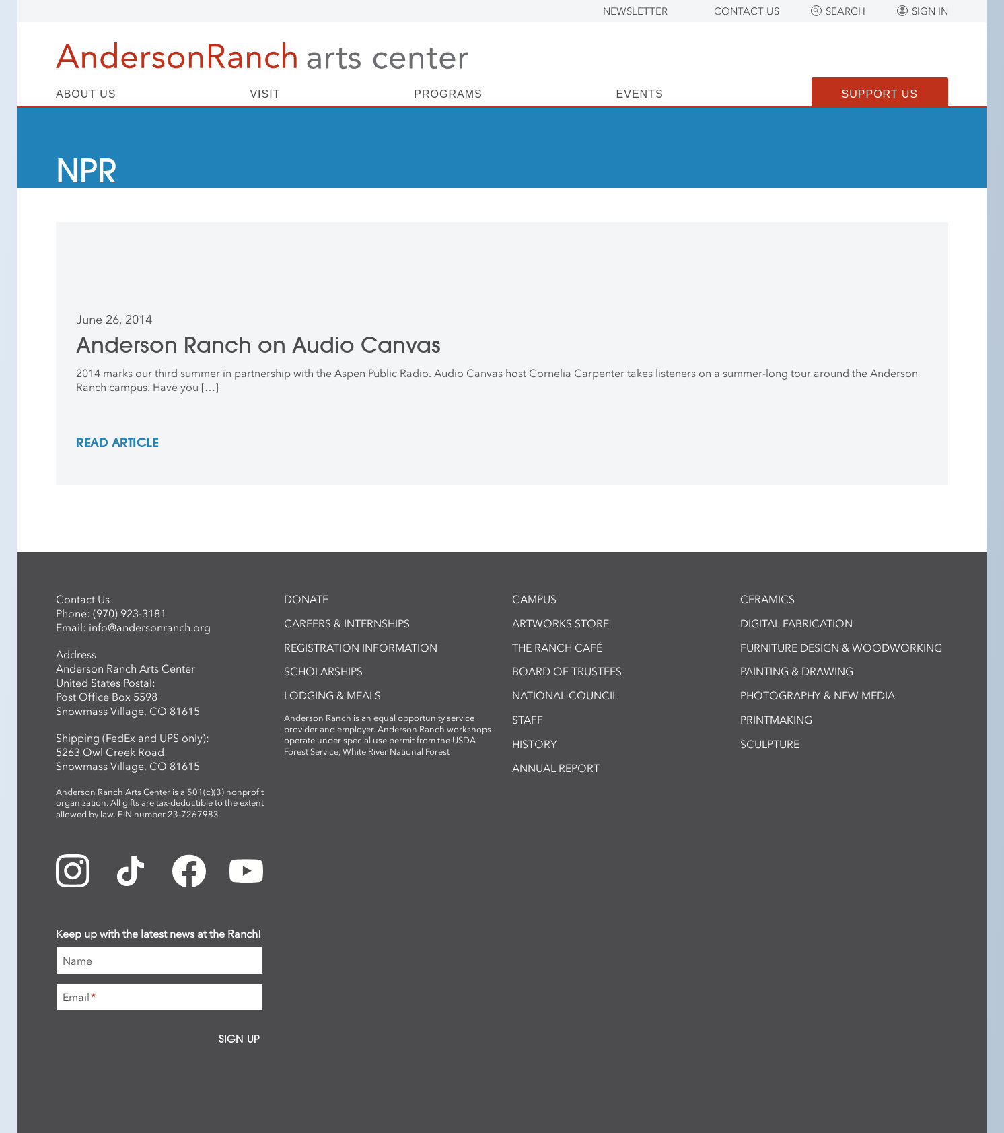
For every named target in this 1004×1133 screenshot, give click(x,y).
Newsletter (635, 11)
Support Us (880, 94)
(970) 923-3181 (129, 613)
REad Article (117, 443)
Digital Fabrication (796, 623)
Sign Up (239, 1038)
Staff (527, 719)
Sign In (930, 11)
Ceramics (767, 599)
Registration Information (360, 647)
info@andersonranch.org (150, 627)
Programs (448, 94)
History (534, 744)
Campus (534, 599)
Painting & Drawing (796, 671)
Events (640, 94)
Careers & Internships (347, 623)
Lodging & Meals (332, 695)
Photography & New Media (817, 695)
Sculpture (769, 744)
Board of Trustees (567, 671)
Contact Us (746, 11)
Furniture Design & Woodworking (841, 647)
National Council (565, 695)
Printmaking (776, 719)
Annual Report (556, 768)
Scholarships (323, 671)
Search (845, 11)
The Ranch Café (557, 647)
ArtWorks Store (560, 623)
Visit (265, 94)
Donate (306, 599)
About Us (86, 94)
